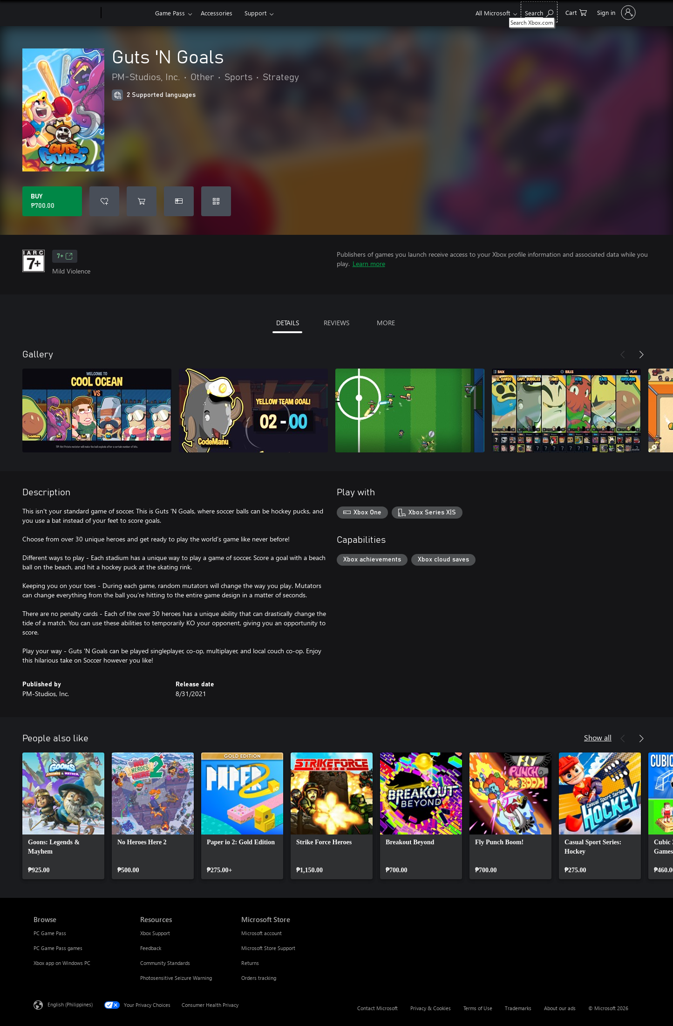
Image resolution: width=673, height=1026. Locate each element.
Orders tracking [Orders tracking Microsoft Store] (258, 978)
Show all (598, 737)
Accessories (216, 13)
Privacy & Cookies (430, 1008)
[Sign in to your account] (615, 12)
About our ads (560, 1008)
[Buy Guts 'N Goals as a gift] (179, 201)
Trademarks (518, 1008)
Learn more (369, 263)
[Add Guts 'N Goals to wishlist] (104, 201)
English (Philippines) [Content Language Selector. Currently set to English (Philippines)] (70, 1004)
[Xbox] (127, 13)
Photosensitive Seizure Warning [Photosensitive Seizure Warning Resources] (176, 978)
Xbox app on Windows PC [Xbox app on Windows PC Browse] (62, 963)
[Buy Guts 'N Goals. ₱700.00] (52, 201)
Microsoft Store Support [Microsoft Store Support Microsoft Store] (268, 948)
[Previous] (622, 354)
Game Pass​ (170, 13)
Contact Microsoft (377, 1008)
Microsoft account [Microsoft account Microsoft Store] (261, 933)
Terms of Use (477, 1008)
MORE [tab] (386, 322)
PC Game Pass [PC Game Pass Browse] (50, 933)
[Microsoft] (65, 13)
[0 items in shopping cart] (576, 12)
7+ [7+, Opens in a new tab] (65, 256)
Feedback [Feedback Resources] (150, 948)
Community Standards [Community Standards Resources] (165, 963)
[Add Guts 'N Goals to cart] (141, 201)
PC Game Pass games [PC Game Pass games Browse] (58, 948)
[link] (63, 815)
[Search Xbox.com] (539, 11)
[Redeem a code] (216, 201)
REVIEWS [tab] (336, 322)
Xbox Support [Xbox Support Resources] (155, 933)
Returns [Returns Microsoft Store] (250, 963)
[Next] (641, 354)
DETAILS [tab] (287, 322)
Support (255, 13)
